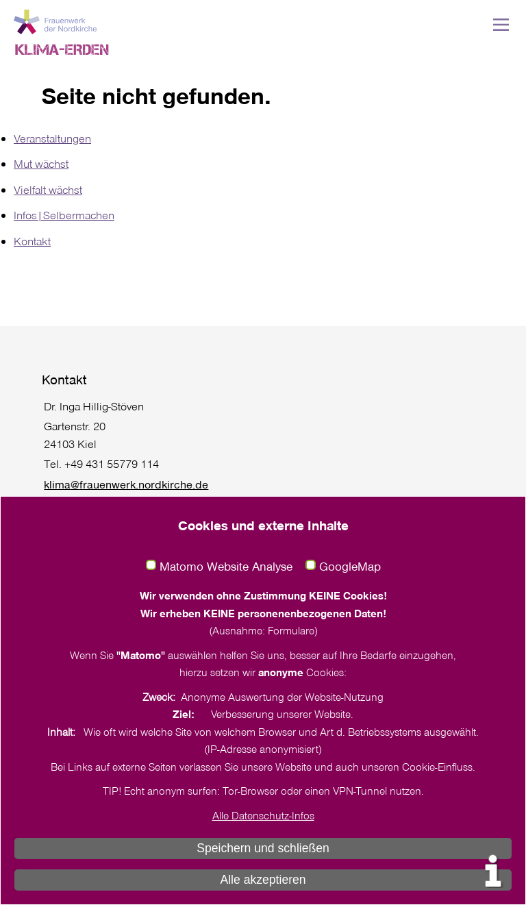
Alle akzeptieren (262, 880)
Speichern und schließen (263, 848)
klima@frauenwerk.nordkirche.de (126, 484)
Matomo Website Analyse (226, 566)
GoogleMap (350, 566)
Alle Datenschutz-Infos (263, 815)
